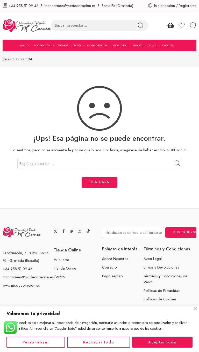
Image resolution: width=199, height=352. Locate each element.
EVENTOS (167, 45)
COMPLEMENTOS (97, 45)
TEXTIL (77, 45)
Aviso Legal (153, 258)
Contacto (109, 267)
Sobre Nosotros (115, 258)
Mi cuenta (61, 259)
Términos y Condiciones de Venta (165, 278)
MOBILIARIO (120, 45)
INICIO (24, 45)
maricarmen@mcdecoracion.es (28, 276)
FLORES (152, 45)
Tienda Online (65, 268)
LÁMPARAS (62, 45)
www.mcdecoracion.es (21, 285)
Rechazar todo (98, 342)
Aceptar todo (162, 342)
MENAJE (137, 45)
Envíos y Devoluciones (161, 267)
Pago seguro (112, 275)
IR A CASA (99, 182)
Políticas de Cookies (160, 299)
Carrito (59, 276)
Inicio (7, 59)
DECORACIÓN (42, 45)
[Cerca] (195, 308)
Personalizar (36, 342)
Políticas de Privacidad (162, 290)
